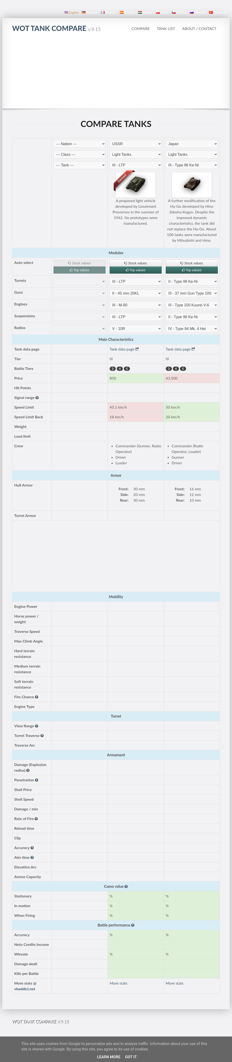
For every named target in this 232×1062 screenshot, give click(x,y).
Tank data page (124, 349)
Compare (140, 28)
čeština (179, 12)
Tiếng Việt (218, 12)
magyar (145, 12)
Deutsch (90, 12)
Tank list (166, 28)
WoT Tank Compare (56, 28)
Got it (131, 1057)
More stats (118, 983)
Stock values (79, 263)
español (127, 12)
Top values (79, 270)
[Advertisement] (116, 73)
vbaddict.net (24, 988)
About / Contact (199, 28)
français (108, 12)
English (71, 12)
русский (198, 12)
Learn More (108, 1057)
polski (162, 12)
